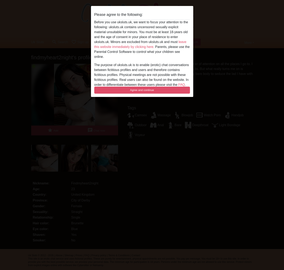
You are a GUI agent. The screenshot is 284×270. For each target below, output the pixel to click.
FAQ (181, 84)
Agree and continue (142, 90)
